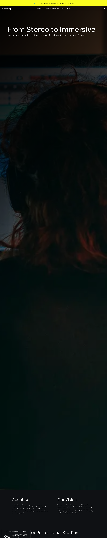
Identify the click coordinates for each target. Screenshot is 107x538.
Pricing (48, 8)
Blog (68, 8)
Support (63, 8)
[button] (41, 8)
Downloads (55, 8)
